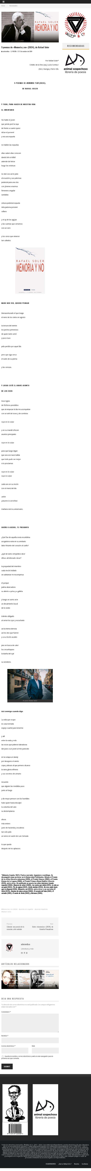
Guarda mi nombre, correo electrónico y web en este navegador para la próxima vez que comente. (27, 1060)
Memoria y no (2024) (9, 909)
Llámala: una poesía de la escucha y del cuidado (17, 926)
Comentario (6, 1012)
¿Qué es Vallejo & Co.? (65, 1166)
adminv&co (5, 51)
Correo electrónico (8, 1049)
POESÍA (14, 51)
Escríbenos (85, 1166)
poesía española (42, 909)
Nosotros (76, 1166)
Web (33, 1049)
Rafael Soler (6, 912)
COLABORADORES (51, 1166)
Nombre (4, 1039)
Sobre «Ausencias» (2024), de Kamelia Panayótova (42, 926)
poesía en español (26, 909)
